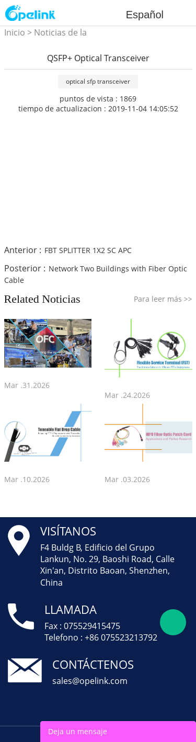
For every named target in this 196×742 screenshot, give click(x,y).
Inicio (14, 32)
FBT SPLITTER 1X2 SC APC (88, 250)
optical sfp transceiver (98, 81)
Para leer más (163, 299)
